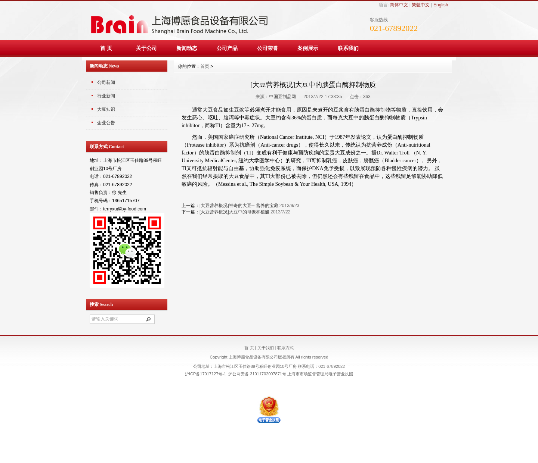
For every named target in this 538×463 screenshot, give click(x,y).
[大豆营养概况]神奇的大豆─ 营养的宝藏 (239, 205)
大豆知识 (106, 109)
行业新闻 (106, 95)
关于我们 (265, 347)
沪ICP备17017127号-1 (205, 374)
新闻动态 (186, 48)
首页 (204, 66)
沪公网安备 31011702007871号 (257, 374)
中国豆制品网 (282, 96)
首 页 (106, 48)
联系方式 (285, 347)
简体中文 (399, 4)
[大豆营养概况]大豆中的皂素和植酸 (234, 212)
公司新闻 (106, 82)
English (440, 4)
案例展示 (307, 48)
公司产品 (227, 48)
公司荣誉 (267, 48)
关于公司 (146, 48)
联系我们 (348, 48)
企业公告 (106, 122)
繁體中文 (421, 4)
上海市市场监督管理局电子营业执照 (320, 374)
